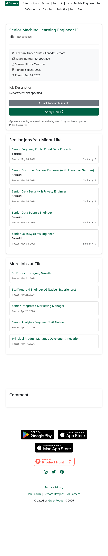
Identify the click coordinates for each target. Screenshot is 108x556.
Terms (48, 487)
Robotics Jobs (65, 9)
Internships (30, 3)
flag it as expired (18, 125)
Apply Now (54, 112)
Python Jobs (49, 3)
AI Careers (11, 3)
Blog (80, 9)
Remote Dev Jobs (54, 494)
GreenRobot (55, 500)
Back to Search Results (54, 103)
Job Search (34, 494)
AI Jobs (65, 3)
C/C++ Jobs (31, 9)
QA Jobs (47, 9)
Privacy (58, 487)
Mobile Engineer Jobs (87, 3)
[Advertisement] (54, 369)
